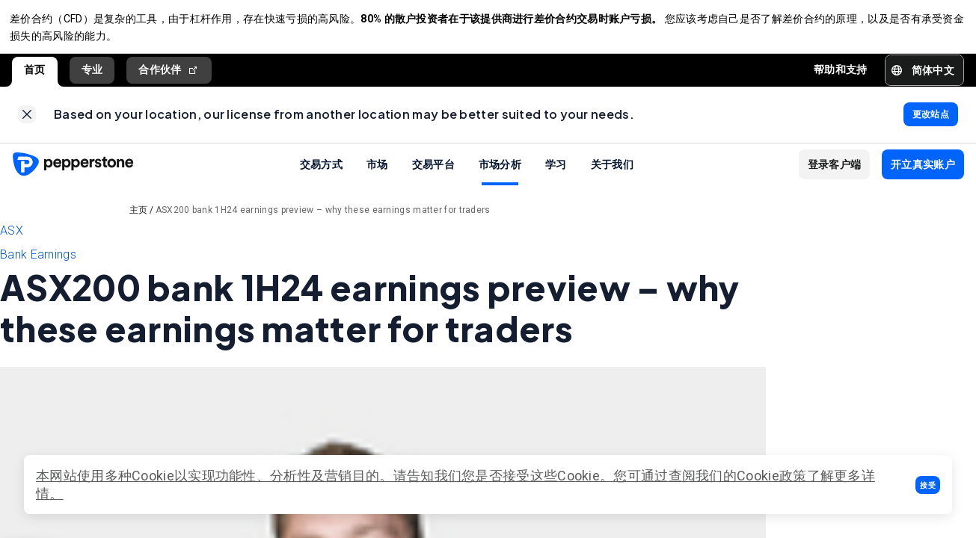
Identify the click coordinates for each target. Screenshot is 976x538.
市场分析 (500, 172)
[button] (927, 485)
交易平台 (433, 172)
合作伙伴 (169, 74)
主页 (138, 218)
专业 (92, 74)
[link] (27, 121)
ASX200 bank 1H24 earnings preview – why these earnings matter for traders (323, 218)
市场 (377, 172)
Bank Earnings (38, 263)
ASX (11, 239)
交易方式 (321, 172)
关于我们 (612, 172)
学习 (556, 172)
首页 (35, 74)
